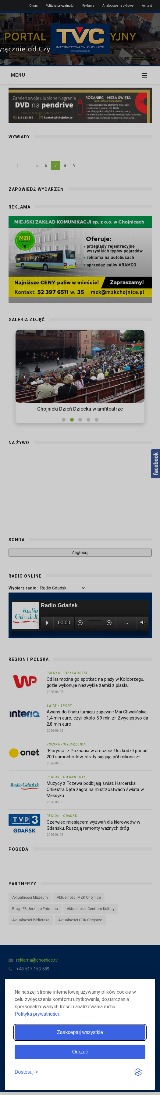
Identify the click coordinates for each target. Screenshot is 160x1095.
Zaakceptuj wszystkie (80, 1032)
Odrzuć (80, 1051)
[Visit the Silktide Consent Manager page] (138, 1072)
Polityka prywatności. (37, 1014)
